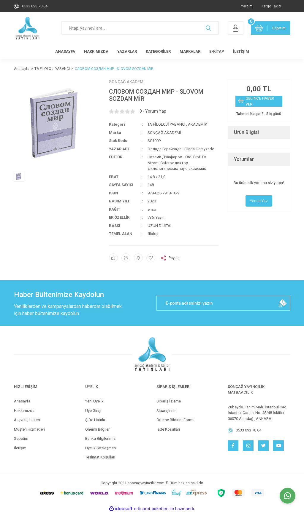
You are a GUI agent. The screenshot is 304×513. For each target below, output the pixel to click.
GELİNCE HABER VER (256, 101)
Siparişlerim (166, 410)
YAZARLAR (127, 51)
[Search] (140, 28)
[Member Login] (235, 28)
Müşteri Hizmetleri (29, 429)
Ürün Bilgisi (246, 132)
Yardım (247, 6)
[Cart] (270, 28)
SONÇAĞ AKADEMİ (127, 81)
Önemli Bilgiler (97, 429)
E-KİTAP (216, 51)
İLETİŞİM (241, 51)
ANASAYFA (65, 51)
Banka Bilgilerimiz (100, 438)
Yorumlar (244, 159)
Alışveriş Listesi (27, 420)
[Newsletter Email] (223, 303)
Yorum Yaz (259, 201)
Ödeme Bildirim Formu (175, 420)
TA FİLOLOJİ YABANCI (166, 124)
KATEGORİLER (158, 51)
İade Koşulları (168, 429)
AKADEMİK (197, 124)
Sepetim (21, 438)
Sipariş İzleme (168, 401)
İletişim (20, 448)
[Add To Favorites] (150, 257)
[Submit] (282, 303)
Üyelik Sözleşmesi (101, 448)
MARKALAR (190, 51)
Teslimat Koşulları (100, 457)
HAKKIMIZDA (96, 51)
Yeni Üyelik (94, 401)
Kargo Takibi (271, 6)
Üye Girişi (93, 410)
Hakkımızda (24, 410)
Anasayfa (22, 401)
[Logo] (27, 28)
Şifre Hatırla (95, 420)
